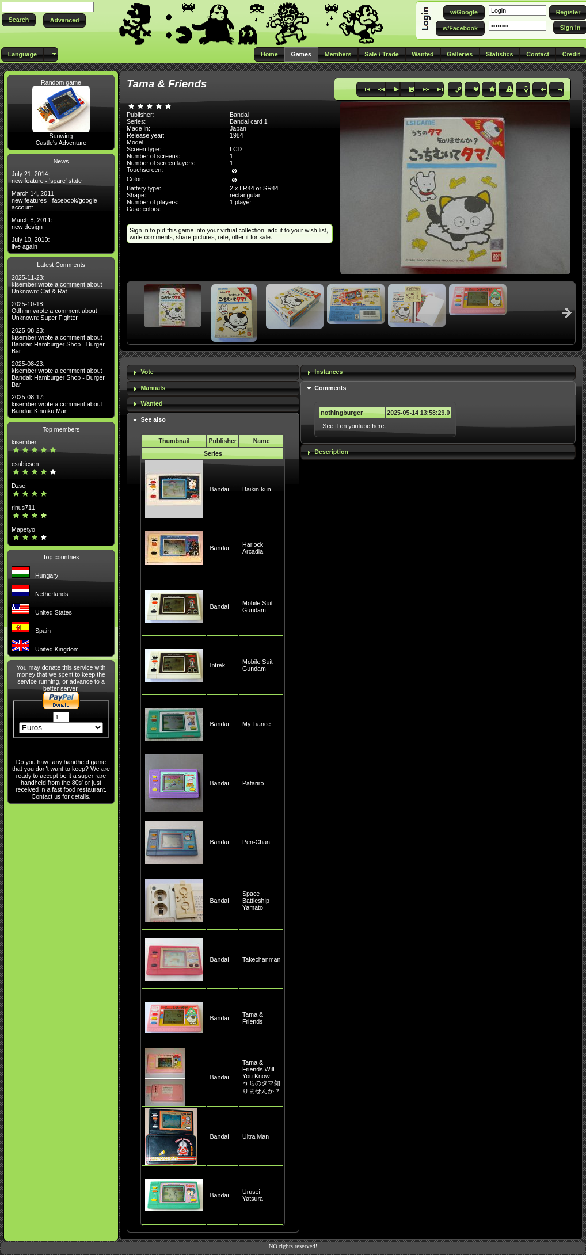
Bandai (219, 489)
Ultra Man (255, 1136)
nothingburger (342, 412)
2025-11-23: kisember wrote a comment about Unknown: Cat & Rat (57, 284)
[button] (19, 19)
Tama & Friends (252, 1018)
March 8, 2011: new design (32, 223)
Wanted (151, 403)
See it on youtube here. (354, 425)
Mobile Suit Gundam (257, 606)
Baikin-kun (256, 489)
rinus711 (23, 507)
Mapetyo (23, 529)
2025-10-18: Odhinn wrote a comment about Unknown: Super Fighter (54, 310)
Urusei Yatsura (252, 1195)
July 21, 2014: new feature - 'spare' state (47, 177)
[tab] (213, 372)
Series (213, 453)
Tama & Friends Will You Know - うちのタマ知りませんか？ (261, 1076)
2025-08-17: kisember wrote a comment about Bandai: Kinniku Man (57, 404)
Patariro (253, 783)
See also (152, 419)
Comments (330, 387)
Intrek (217, 665)
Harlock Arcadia (252, 548)
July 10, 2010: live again (31, 243)
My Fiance (256, 723)
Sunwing (61, 135)
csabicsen (25, 463)
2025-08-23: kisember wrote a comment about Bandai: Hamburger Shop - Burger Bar (58, 340)
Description (331, 451)
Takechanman (261, 959)
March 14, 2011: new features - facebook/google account (54, 200)
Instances (328, 371)
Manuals (152, 387)
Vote (146, 371)
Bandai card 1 (249, 121)
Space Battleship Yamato (255, 900)
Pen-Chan (256, 841)
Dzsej (19, 485)
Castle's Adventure (61, 142)
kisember (24, 441)
